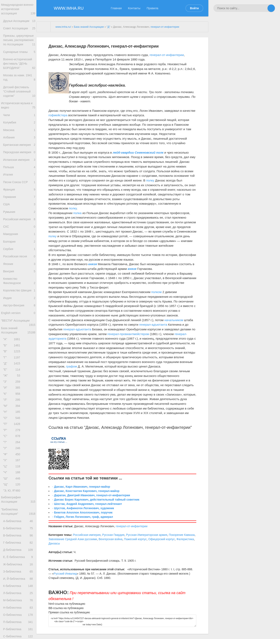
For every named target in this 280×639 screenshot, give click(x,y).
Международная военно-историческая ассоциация (18, 10)
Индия (19, 336)
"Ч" (12, 533)
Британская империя (19, 163)
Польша (19, 188)
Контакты (134, 8)
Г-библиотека (19, 612)
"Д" (12, 409)
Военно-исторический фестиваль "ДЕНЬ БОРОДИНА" (19, 73)
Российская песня (19, 289)
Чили (19, 129)
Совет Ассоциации (19, 31)
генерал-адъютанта (153, 324)
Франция (19, 213)
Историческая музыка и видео (18, 118)
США (19, 230)
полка (77, 213)
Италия (19, 196)
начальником (173, 320)
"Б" (12, 389)
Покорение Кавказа (182, 534)
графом (71, 366)
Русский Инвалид (65, 573)
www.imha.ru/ (63, 26)
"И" (12, 437)
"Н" (12, 464)
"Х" (12, 519)
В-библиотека (19, 603)
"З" (12, 430)
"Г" (12, 403)
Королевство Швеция (19, 327)
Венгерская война (110, 539)
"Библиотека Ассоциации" (18, 576)
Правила (152, 8)
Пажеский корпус (135, 539)
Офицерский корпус (161, 539)
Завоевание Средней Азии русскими (73, 539)
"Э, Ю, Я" (12, 553)
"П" (12, 478)
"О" (12, 471)
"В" (12, 396)
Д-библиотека (19, 620)
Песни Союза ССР (19, 205)
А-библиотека (19, 587)
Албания (19, 154)
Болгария (19, 272)
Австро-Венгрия (19, 344)
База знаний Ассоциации (18, 372)
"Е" (12, 416)
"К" (12, 444)
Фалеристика (185, 539)
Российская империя (19, 247)
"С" (12, 492)
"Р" (12, 485)
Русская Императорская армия (146, 534)
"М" (12, 457)
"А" (12, 382)
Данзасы (54, 543)
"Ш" (12, 539)
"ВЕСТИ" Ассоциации (18, 363)
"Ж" (12, 423)
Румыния (19, 238)
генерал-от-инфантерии (165, 26)
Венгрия (19, 306)
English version (18, 352)
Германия (19, 222)
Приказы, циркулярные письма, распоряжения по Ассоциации (19, 46)
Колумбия (19, 137)
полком (156, 292)
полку (150, 180)
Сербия (19, 281)
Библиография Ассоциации (18, 563)
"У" (12, 505)
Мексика (19, 146)
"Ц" (12, 526)
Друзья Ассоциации (19, 22)
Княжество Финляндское (19, 317)
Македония (19, 264)
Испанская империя (19, 179)
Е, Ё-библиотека (19, 628)
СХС (19, 255)
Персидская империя (19, 171)
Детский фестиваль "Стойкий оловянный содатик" (19, 103)
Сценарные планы (19, 61)
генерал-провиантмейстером (128, 334)
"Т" (12, 498)
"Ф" (12, 512)
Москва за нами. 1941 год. (19, 88)
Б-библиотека (19, 595)
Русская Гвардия (113, 534)
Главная (116, 8)
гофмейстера (58, 115)
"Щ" (12, 546)
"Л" (12, 450)
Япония (19, 298)
